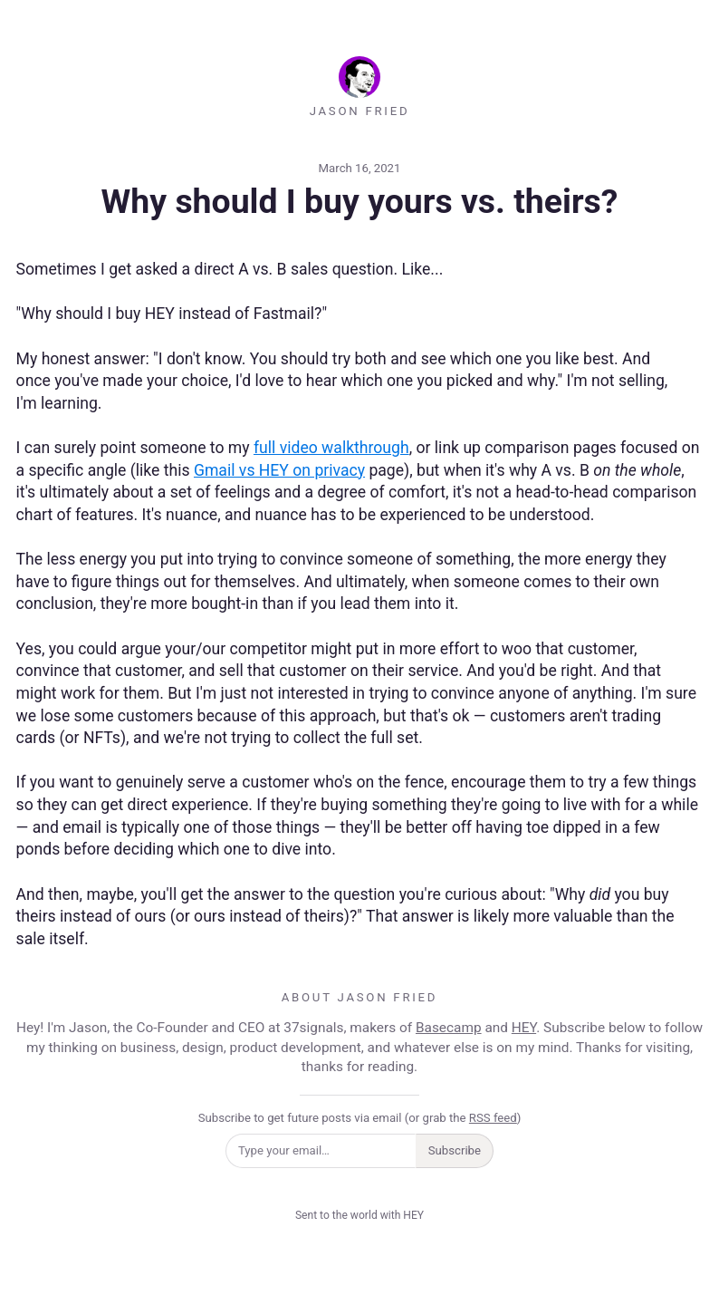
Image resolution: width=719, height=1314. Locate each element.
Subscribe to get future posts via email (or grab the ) (360, 1118)
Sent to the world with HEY (359, 1215)
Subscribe (454, 1150)
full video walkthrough (331, 448)
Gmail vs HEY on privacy (279, 470)
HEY (524, 1027)
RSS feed (493, 1118)
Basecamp (449, 1027)
